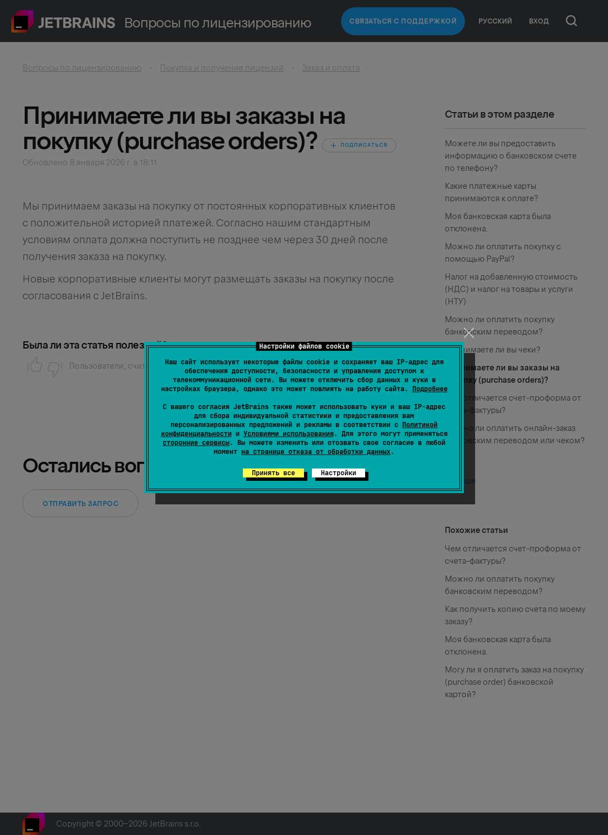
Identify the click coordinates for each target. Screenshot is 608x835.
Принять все (273, 472)
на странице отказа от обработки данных (315, 451)
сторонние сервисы (196, 442)
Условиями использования (288, 433)
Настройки (338, 472)
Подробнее (430, 388)
